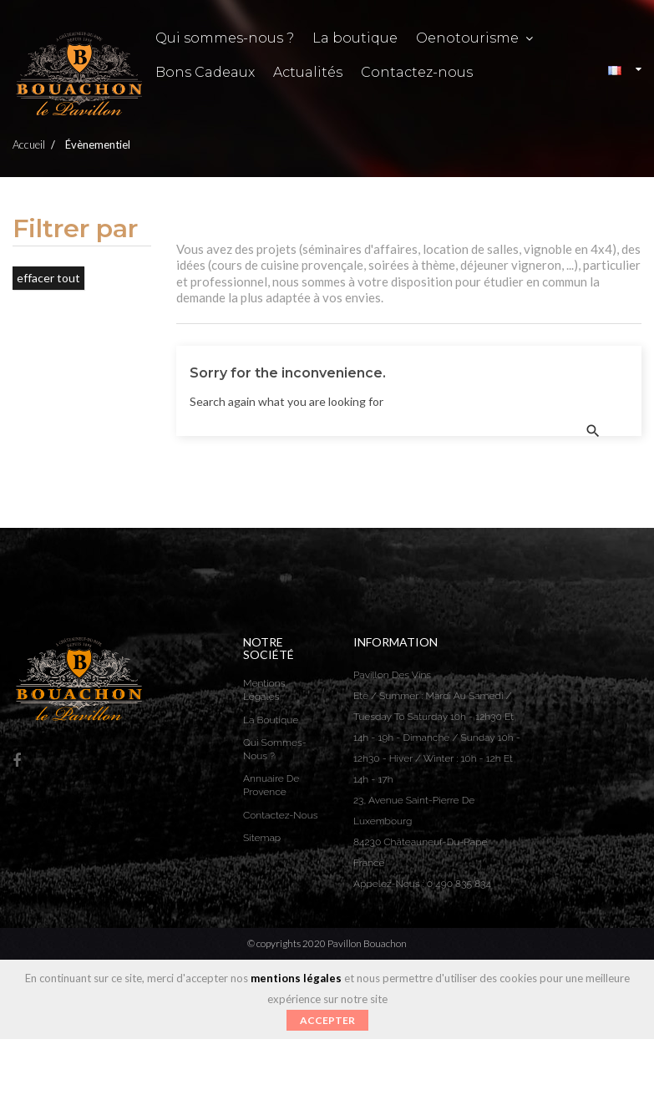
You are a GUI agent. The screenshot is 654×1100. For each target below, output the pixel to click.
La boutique (270, 720)
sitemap (262, 838)
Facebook (17, 761)
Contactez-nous (280, 815)
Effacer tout (48, 278)
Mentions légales (264, 689)
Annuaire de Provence (271, 785)
